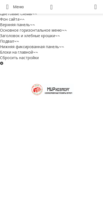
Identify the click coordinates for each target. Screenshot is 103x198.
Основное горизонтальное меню (33, 30)
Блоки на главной (19, 52)
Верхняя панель (17, 24)
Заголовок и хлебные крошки (30, 35)
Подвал (9, 41)
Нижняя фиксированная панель (32, 46)
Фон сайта (12, 19)
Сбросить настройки (19, 57)
